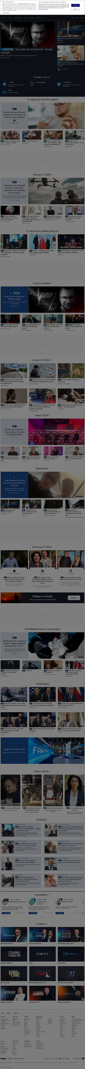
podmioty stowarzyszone (23, 3)
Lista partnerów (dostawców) (43, 9)
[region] (42, 7)
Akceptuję (75, 5)
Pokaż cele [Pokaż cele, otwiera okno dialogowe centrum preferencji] (75, 9)
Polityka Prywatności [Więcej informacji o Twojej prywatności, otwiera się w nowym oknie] (6, 12)
